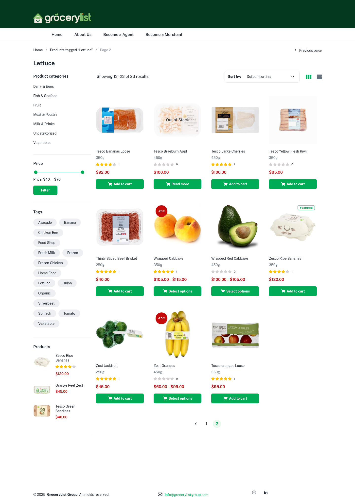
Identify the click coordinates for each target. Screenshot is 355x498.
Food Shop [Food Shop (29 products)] (46, 243)
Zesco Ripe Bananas (285, 258)
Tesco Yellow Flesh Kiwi (288, 151)
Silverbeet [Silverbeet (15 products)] (46, 303)
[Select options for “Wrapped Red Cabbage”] (235, 291)
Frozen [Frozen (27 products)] (72, 253)
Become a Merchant (163, 34)
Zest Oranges (164, 366)
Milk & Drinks (43, 124)
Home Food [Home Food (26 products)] (47, 273)
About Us (82, 34)
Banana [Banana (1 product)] (70, 222)
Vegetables (42, 143)
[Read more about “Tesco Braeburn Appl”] (177, 184)
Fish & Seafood (45, 96)
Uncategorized (44, 133)
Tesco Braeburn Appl (170, 151)
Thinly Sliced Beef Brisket (116, 258)
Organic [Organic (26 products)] (44, 293)
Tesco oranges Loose (228, 366)
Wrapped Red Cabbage (229, 258)
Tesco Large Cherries (228, 151)
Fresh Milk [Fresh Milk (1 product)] (46, 253)
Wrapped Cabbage (168, 258)
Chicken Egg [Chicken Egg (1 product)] (48, 233)
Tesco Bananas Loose (113, 151)
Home (57, 34)
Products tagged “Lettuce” (71, 50)
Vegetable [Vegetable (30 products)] (46, 324)
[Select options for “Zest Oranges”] (177, 398)
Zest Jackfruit (107, 366)
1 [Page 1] (206, 423)
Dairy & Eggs (43, 86)
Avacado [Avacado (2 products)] (45, 222)
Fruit (37, 105)
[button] (120, 184)
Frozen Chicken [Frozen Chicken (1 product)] (50, 263)
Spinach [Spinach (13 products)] (44, 313)
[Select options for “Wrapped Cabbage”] (177, 291)
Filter (45, 190)
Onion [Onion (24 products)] (67, 283)
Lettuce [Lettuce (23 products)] (44, 283)
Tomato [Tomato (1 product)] (69, 313)
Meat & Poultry (45, 115)
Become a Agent (118, 34)
